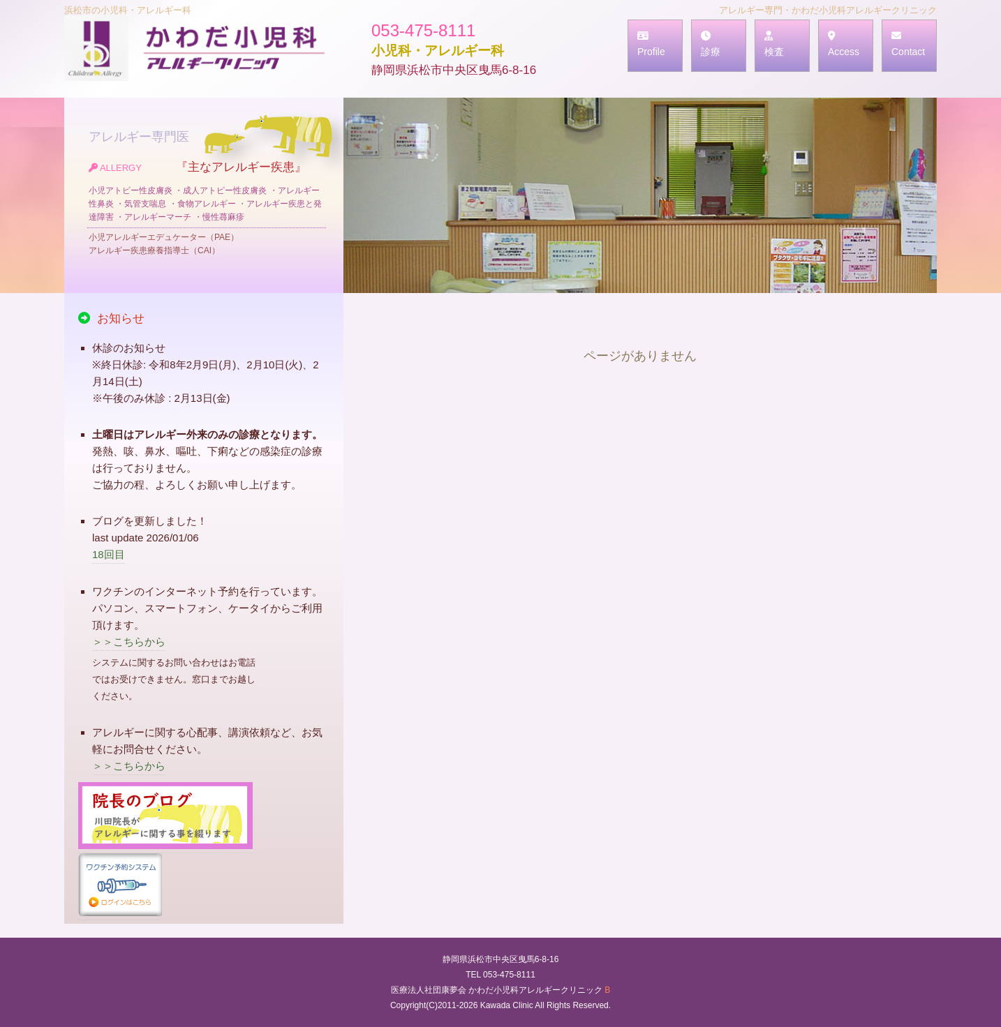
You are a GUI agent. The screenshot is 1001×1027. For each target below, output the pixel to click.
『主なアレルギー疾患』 (207, 208)
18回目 (108, 554)
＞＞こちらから (128, 641)
